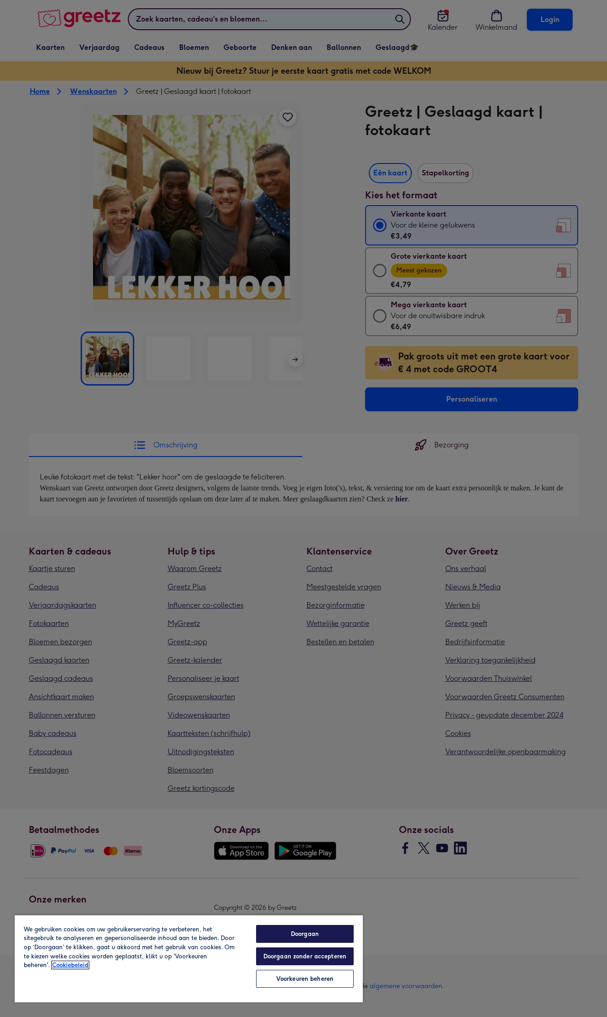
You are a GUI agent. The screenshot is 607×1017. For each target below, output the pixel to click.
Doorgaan (305, 933)
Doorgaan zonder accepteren (304, 956)
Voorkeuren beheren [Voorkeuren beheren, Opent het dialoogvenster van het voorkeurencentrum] (305, 978)
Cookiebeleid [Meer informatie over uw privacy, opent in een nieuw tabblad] (70, 965)
